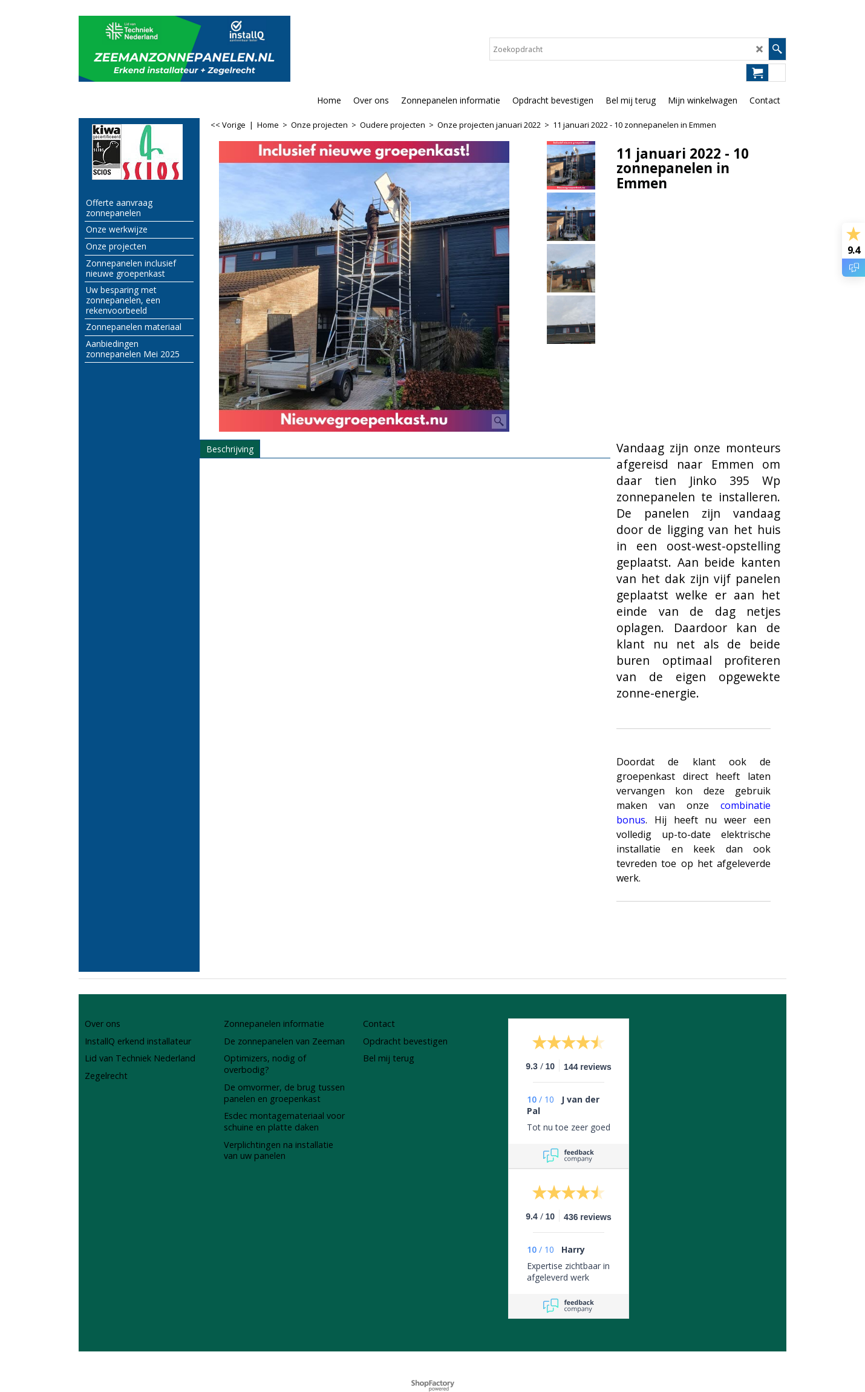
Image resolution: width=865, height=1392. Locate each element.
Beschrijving (229, 449)
